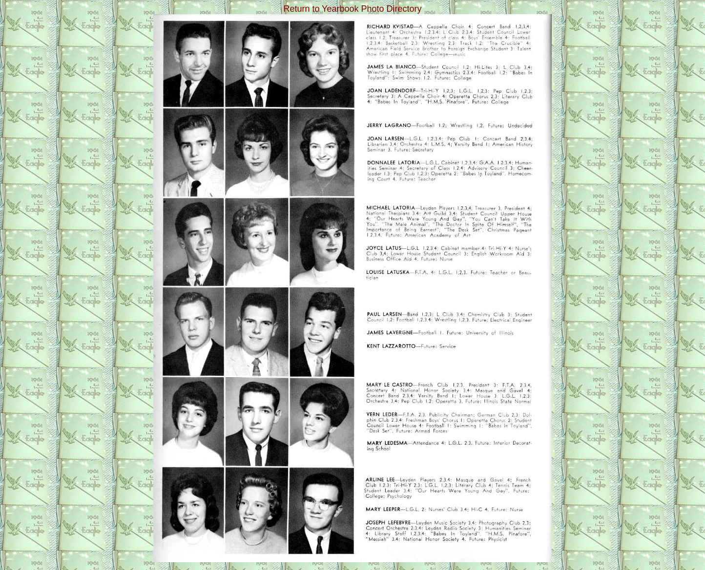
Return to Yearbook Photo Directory (352, 9)
